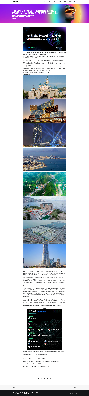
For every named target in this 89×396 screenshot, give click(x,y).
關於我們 (70, 2)
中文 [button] (76, 2)
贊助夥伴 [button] (65, 2)
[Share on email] (50, 378)
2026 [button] (28, 2)
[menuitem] (27, 2)
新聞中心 (60, 2)
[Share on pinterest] (43, 378)
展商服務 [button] (50, 2)
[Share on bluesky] (47, 378)
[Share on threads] (41, 378)
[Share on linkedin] (44, 378)
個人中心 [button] (45, 2)
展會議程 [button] (55, 2)
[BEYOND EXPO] (17, 2)
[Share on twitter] (40, 378)
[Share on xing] (49, 378)
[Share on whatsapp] (46, 378)
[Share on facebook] (38, 378)
